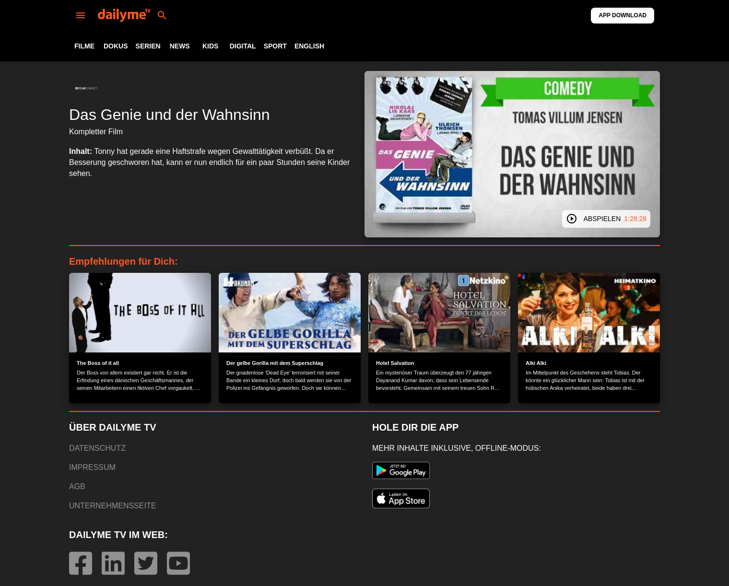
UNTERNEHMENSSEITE (112, 506)
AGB (77, 486)
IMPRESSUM (92, 467)
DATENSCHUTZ (97, 448)
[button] (86, 88)
